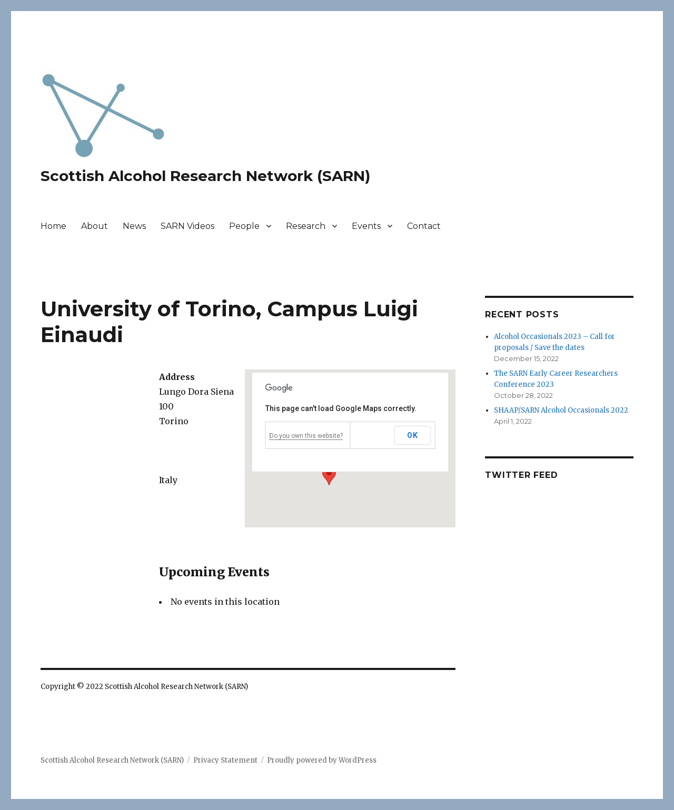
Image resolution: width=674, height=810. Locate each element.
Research (305, 226)
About (94, 226)
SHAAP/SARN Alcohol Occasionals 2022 (561, 410)
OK (412, 435)
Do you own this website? (306, 435)
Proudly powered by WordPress (321, 760)
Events (366, 226)
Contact (424, 226)
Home (53, 226)
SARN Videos (187, 226)
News (134, 226)
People (244, 226)
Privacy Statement (225, 760)
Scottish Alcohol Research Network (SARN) (205, 176)
